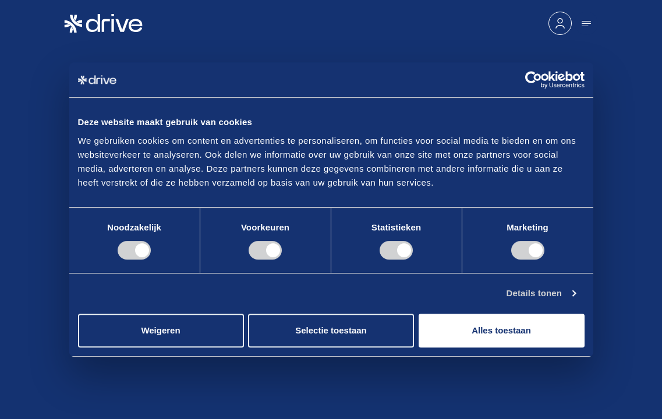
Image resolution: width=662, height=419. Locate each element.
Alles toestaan (501, 330)
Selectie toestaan (331, 330)
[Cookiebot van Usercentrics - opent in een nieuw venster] (534, 79)
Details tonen (534, 293)
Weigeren (160, 330)
